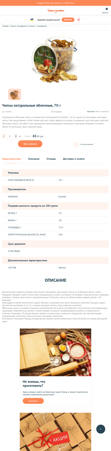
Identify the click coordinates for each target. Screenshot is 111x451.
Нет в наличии (30, 144)
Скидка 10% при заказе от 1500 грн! (55, 2)
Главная (5, 26)
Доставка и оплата (74, 158)
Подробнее (33, 401)
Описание (33, 158)
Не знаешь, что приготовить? (34, 383)
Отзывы (51, 158)
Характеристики (11, 158)
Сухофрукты (42, 26)
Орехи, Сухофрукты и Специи (23, 26)
